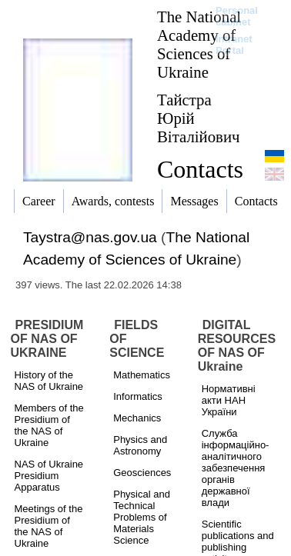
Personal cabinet (237, 16)
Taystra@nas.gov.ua (90, 237)
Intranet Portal (234, 44)
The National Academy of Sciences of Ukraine (199, 44)
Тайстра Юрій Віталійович (198, 118)
